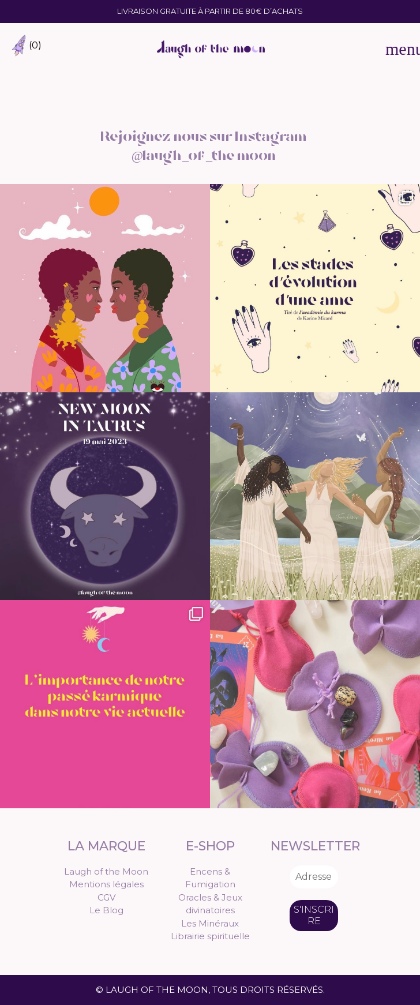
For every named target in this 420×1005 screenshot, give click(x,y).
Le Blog (106, 910)
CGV (106, 897)
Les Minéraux (210, 923)
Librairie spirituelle (210, 936)
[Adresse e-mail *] (314, 876)
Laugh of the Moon (106, 871)
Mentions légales (106, 884)
